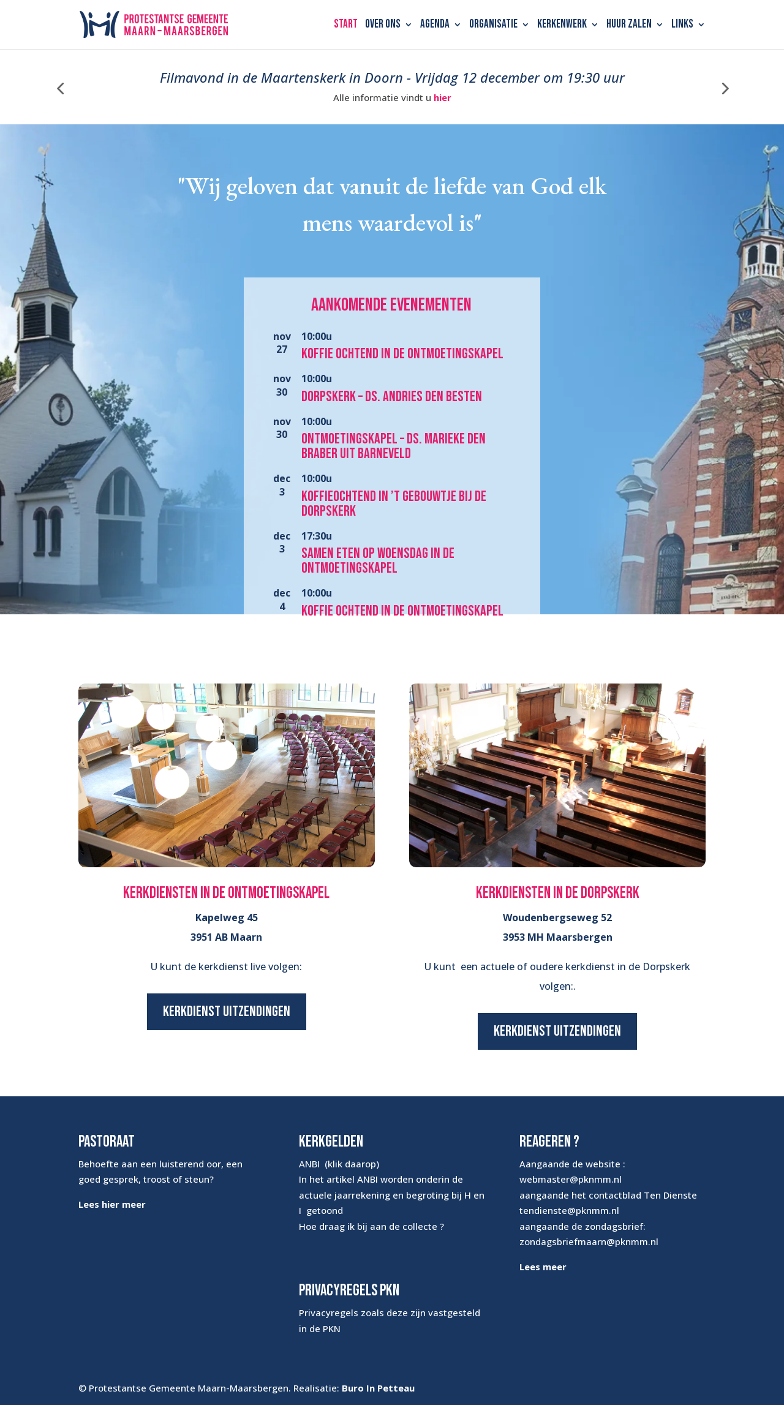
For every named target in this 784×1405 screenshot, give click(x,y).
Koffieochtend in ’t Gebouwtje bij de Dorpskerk (393, 504)
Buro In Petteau (378, 1388)
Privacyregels (328, 1312)
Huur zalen (629, 25)
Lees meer (543, 1266)
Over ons (383, 25)
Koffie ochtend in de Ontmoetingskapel (402, 354)
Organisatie (493, 25)
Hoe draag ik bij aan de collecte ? (371, 1226)
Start (346, 25)
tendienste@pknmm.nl (569, 1210)
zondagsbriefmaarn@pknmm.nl (588, 1241)
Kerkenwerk (562, 25)
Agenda (435, 25)
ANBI (309, 1164)
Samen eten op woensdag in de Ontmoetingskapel (377, 560)
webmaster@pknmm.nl (570, 1179)
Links (682, 25)
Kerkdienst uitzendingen (226, 1011)
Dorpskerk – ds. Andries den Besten (391, 396)
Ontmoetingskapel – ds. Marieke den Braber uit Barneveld (393, 446)
